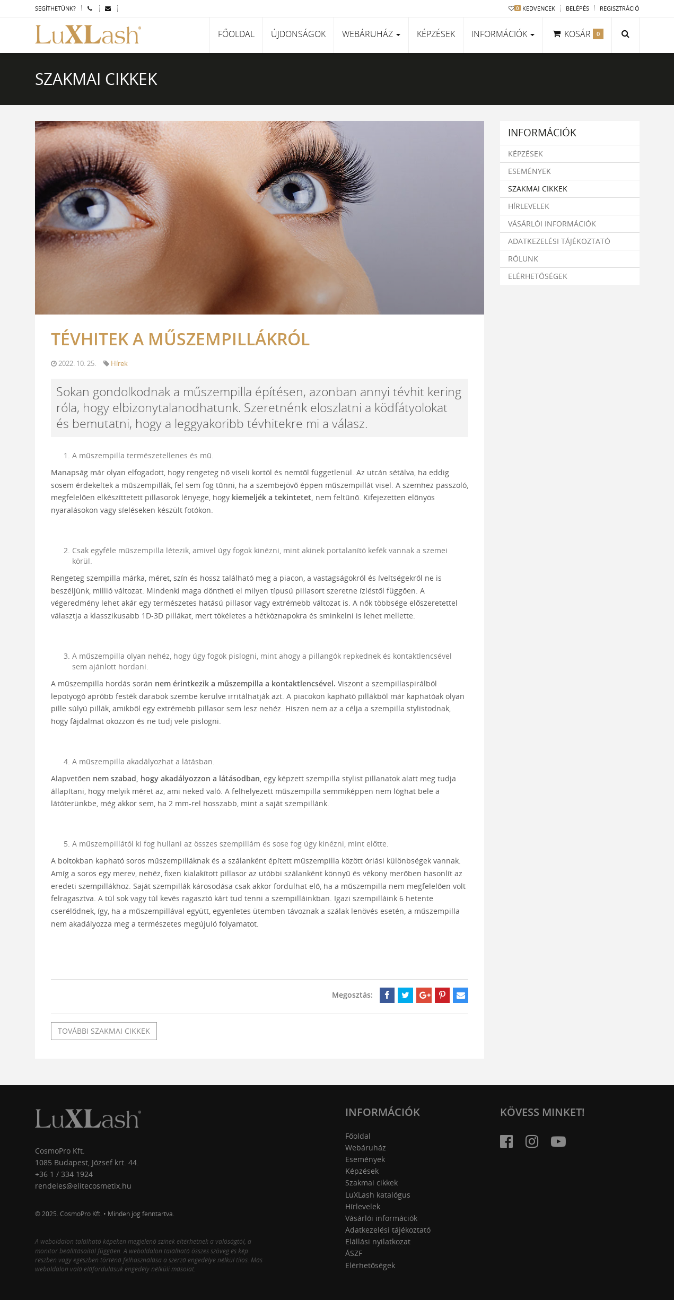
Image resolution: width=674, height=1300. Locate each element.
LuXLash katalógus (377, 1195)
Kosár (577, 34)
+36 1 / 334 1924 (64, 1174)
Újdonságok (298, 34)
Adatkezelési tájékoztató (559, 241)
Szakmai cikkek (537, 189)
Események (529, 171)
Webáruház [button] (371, 34)
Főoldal (236, 34)
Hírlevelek (528, 206)
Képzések (436, 34)
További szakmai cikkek (104, 1031)
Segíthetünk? (55, 8)
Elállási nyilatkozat (377, 1241)
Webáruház (365, 1147)
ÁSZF (353, 1253)
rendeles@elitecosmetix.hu (83, 1186)
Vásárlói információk (552, 224)
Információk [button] (503, 34)
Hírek (119, 363)
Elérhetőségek (537, 276)
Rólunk (523, 259)
